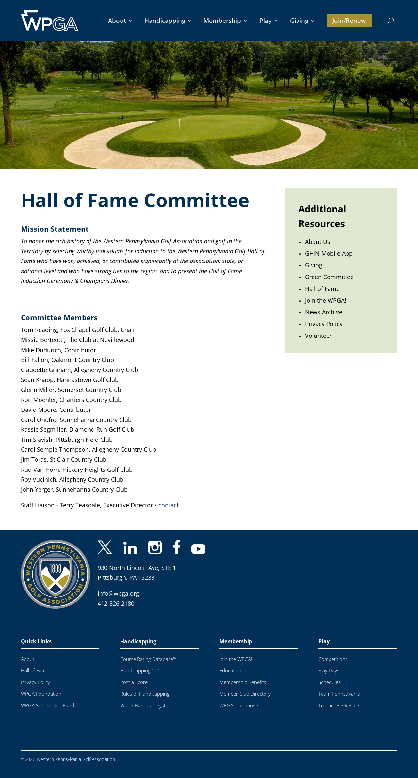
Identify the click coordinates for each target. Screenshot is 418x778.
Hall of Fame (34, 670)
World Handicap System (146, 705)
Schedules (329, 682)
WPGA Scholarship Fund (47, 705)
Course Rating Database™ (148, 659)
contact (168, 505)
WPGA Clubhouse (238, 705)
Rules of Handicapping (144, 694)
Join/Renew (349, 20)
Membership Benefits (242, 682)
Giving (299, 20)
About (117, 20)
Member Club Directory (245, 694)
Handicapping (164, 20)
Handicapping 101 (140, 670)
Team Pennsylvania (339, 694)
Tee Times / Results (339, 705)
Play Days (328, 670)
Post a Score (134, 682)
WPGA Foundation (41, 694)
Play (265, 20)
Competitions (332, 659)
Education (230, 670)
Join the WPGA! (235, 659)
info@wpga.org (118, 593)
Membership (222, 20)
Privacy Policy (35, 682)
